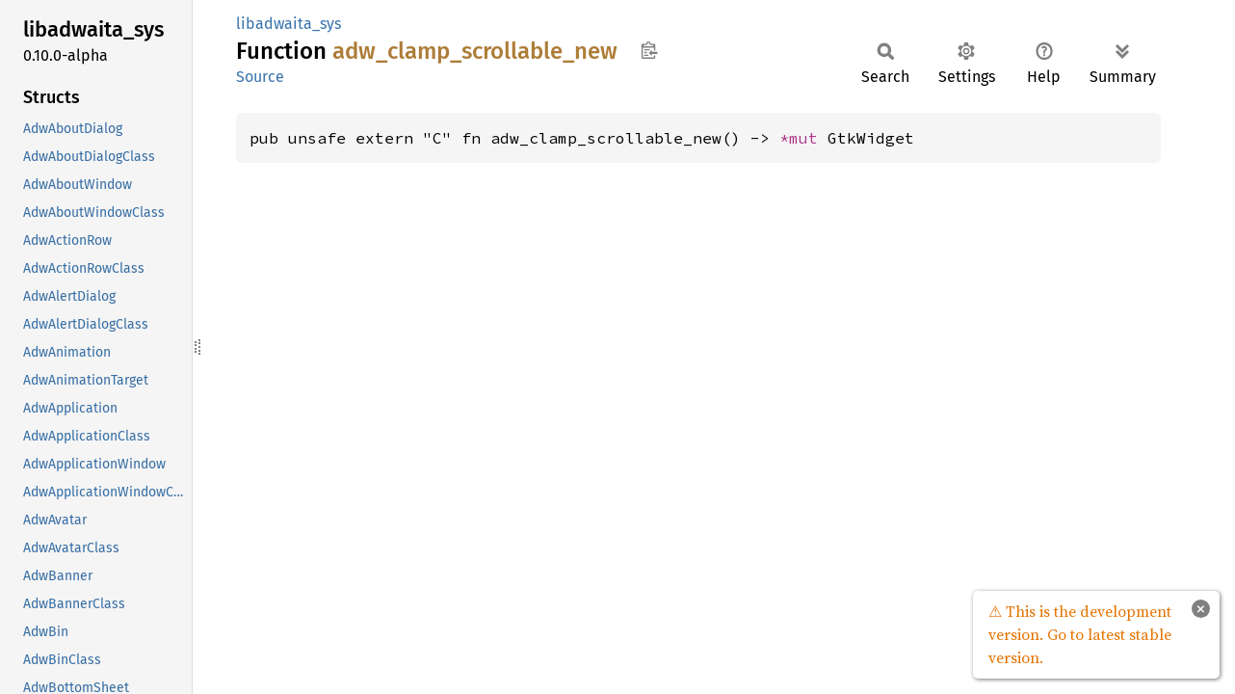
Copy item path (649, 50)
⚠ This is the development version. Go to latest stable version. (1079, 634)
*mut (803, 137)
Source (260, 76)
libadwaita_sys (288, 23)
